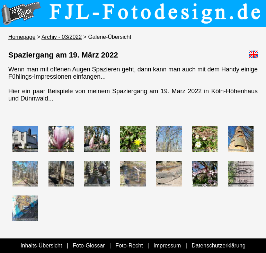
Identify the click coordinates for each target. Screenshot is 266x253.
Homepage (21, 37)
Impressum (167, 245)
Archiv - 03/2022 (62, 37)
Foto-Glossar (89, 245)
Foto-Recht (129, 245)
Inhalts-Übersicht (41, 245)
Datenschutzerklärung (219, 245)
